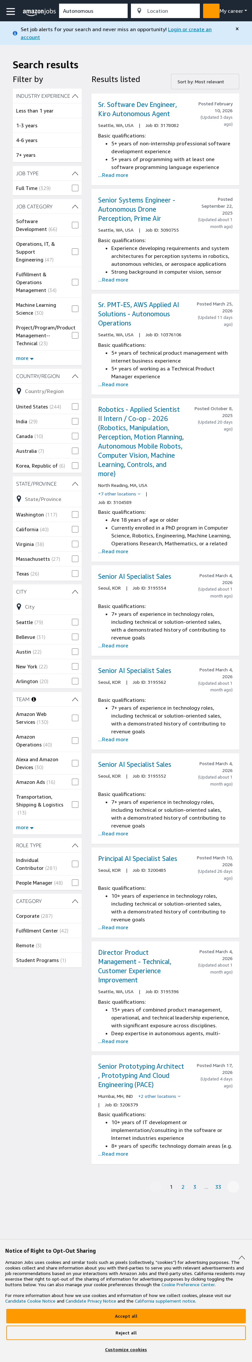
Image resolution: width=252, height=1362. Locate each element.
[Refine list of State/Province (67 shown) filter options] (47, 499)
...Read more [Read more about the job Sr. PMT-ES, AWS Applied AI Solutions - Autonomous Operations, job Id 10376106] (113, 384)
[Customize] (126, 1349)
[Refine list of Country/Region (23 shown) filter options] (47, 391)
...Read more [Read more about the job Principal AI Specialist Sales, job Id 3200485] (113, 927)
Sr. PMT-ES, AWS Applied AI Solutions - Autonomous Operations (138, 314)
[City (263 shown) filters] (47, 591)
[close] (237, 29)
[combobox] (93, 11)
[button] (11, 11)
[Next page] (233, 1187)
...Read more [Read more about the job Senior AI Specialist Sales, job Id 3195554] (113, 645)
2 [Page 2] (182, 1187)
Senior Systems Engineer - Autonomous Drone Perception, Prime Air (136, 209)
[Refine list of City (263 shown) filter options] (47, 607)
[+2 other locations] (159, 1096)
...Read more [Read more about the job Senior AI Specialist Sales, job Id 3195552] (113, 833)
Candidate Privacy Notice (91, 1301)
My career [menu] (231, 11)
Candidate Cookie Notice (30, 1301)
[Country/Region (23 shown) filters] (47, 376)
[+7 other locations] (119, 494)
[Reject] (126, 1333)
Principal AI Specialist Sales (137, 858)
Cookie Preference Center (188, 1284)
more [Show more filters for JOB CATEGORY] (25, 358)
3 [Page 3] (194, 1187)
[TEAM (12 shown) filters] (75, 699)
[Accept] (126, 1316)
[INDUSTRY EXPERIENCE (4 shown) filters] (47, 96)
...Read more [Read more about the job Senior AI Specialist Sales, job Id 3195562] (113, 739)
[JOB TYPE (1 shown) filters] (47, 173)
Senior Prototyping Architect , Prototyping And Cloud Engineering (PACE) (141, 1075)
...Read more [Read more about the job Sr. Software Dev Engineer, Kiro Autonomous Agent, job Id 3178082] (113, 175)
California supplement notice (165, 1301)
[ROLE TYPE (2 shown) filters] (47, 845)
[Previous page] (156, 1187)
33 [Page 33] (218, 1187)
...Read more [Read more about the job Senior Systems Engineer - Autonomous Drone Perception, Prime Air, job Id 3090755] (113, 279)
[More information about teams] (34, 699)
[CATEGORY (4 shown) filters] (47, 901)
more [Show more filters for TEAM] (25, 827)
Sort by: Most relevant (201, 81)
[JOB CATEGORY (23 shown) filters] (47, 206)
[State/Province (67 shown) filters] (47, 483)
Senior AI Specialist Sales (134, 576)
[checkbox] (47, 188)
